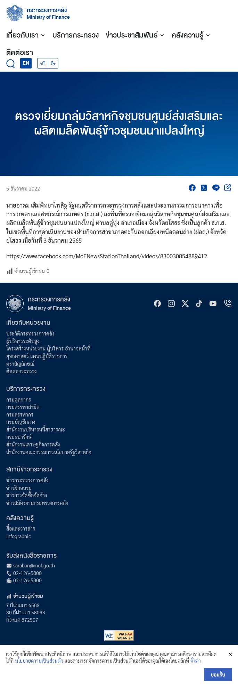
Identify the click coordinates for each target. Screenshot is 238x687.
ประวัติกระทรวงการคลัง (30, 333)
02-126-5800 (27, 573)
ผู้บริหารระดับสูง (23, 341)
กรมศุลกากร (18, 399)
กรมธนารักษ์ (19, 437)
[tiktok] (199, 303)
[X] (185, 303)
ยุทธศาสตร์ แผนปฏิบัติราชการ (36, 356)
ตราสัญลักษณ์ (20, 364)
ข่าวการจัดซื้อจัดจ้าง (26, 495)
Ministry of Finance (49, 308)
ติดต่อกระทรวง (21, 371)
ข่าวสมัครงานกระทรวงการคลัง (37, 503)
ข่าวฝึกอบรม (19, 488)
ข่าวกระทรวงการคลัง (27, 480)
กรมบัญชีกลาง (20, 422)
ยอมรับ (218, 675)
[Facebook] (157, 303)
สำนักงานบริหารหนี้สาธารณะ (35, 429)
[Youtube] (213, 303)
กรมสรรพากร (19, 414)
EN (26, 63)
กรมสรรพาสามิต (23, 407)
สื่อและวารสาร (20, 528)
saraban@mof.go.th (34, 565)
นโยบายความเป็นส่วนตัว (39, 661)
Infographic (18, 536)
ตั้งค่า (195, 661)
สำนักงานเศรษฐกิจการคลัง (33, 444)
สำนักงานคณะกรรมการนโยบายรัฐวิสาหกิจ (48, 452)
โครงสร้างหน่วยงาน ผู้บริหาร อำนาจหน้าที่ (48, 348)
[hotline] (227, 303)
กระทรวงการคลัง (47, 10)
